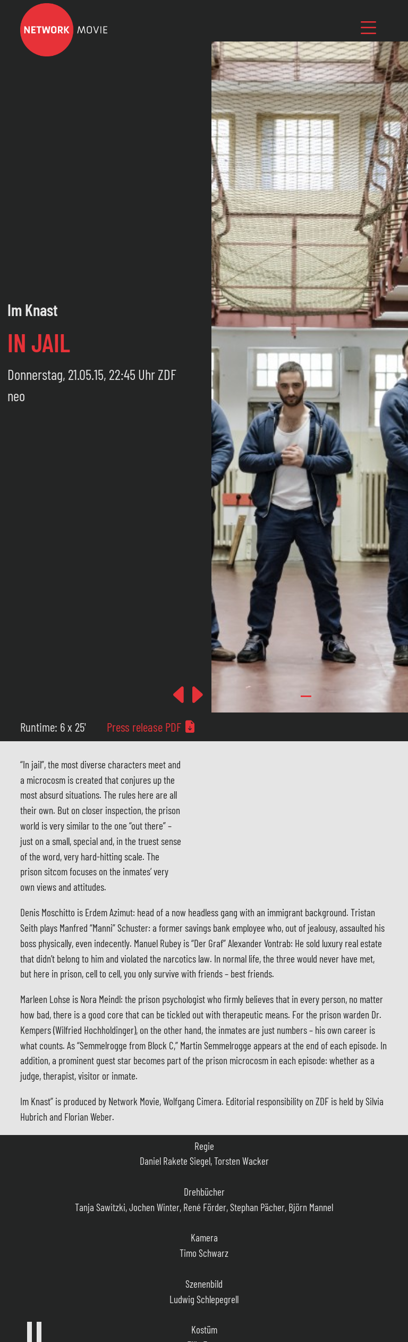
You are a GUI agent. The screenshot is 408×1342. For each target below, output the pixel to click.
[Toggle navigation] (369, 27)
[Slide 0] (306, 696)
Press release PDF (151, 726)
